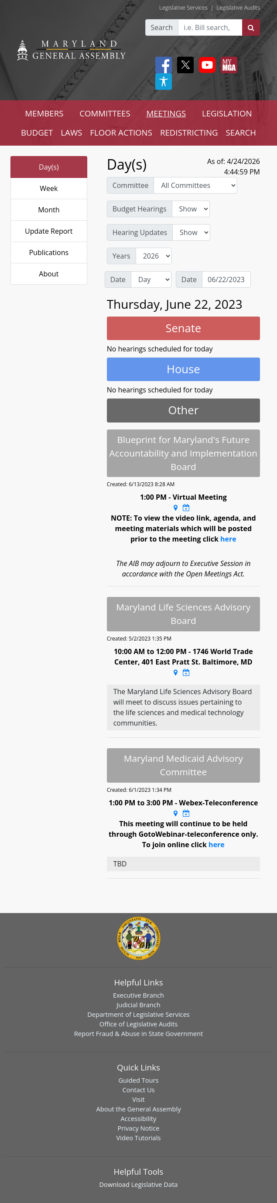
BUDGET (37, 132)
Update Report (49, 231)
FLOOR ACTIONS (121, 132)
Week (49, 188)
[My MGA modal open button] (227, 65)
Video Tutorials (138, 1137)
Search (162, 27)
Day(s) (49, 167)
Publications (48, 252)
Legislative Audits (238, 7)
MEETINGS (166, 113)
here (228, 539)
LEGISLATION (227, 113)
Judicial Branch (138, 1004)
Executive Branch (138, 995)
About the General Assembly (138, 1108)
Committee (131, 185)
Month (48, 210)
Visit (138, 1099)
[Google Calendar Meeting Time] (186, 507)
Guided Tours (138, 1080)
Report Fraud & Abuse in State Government (138, 1033)
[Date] (226, 279)
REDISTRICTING (189, 132)
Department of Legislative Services (138, 1014)
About (48, 274)
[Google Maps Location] (176, 507)
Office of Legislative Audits (138, 1023)
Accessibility (139, 1118)
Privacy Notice (138, 1128)
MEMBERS (44, 113)
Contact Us (138, 1089)
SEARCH (241, 132)
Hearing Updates (140, 232)
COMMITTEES (104, 113)
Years (121, 256)
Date (118, 279)
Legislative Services (183, 7)
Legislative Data (154, 1184)
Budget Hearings (140, 209)
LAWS (71, 132)
